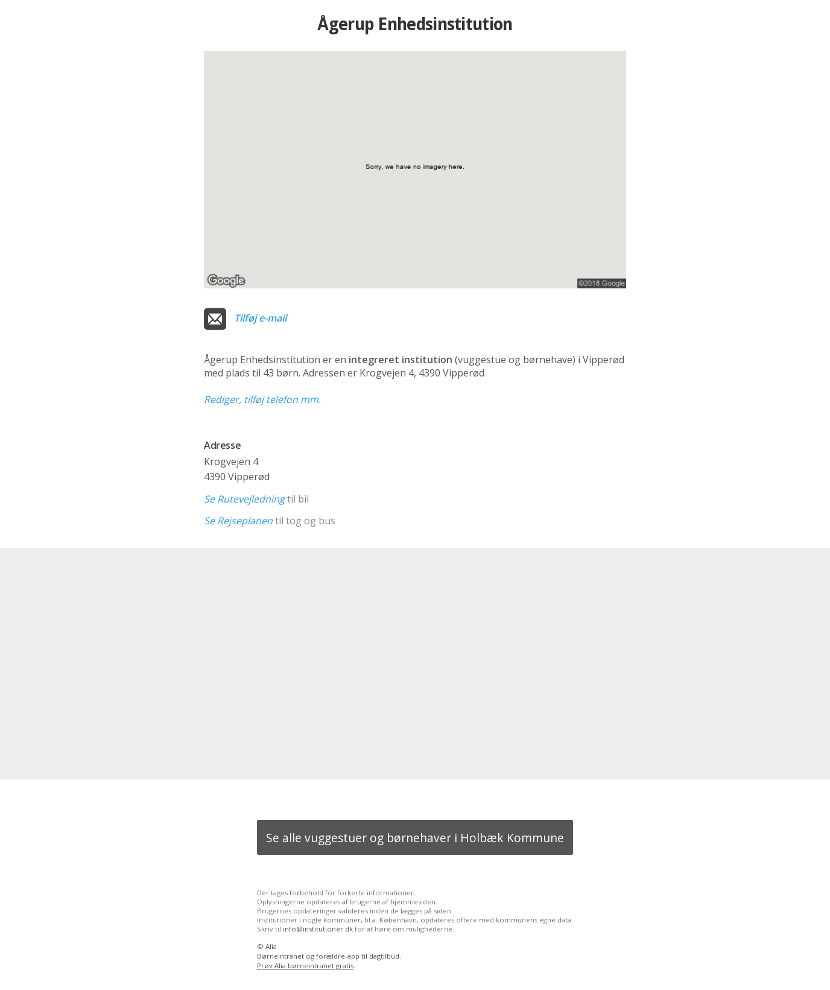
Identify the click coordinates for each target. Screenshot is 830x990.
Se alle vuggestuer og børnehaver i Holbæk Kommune (415, 838)
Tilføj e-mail (260, 318)
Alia (271, 946)
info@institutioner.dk (318, 928)
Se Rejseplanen (238, 520)
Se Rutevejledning (244, 499)
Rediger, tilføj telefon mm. (262, 399)
